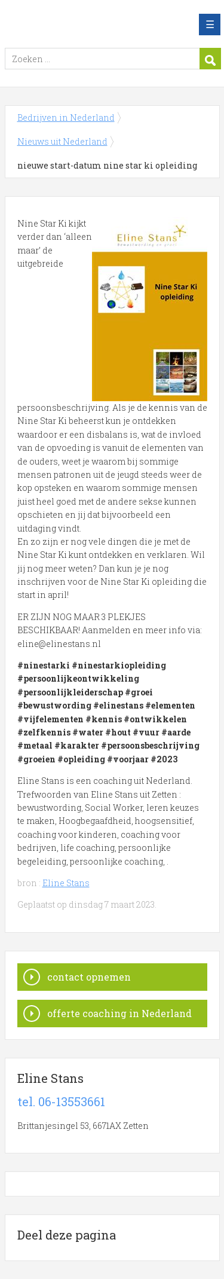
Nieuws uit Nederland (62, 141)
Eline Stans (66, 883)
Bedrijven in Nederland (91, 24)
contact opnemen (89, 976)
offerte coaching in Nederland (119, 1013)
